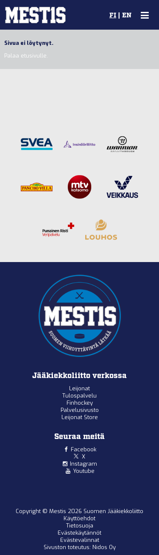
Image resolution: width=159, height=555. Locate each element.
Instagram (83, 463)
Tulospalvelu (79, 395)
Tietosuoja (79, 525)
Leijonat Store (79, 417)
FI (112, 15)
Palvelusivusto (80, 410)
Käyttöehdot (79, 518)
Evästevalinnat (79, 540)
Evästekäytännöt (79, 532)
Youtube (84, 471)
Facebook (83, 449)
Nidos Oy (104, 547)
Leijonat (79, 388)
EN (126, 15)
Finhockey (80, 402)
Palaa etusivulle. (26, 55)
